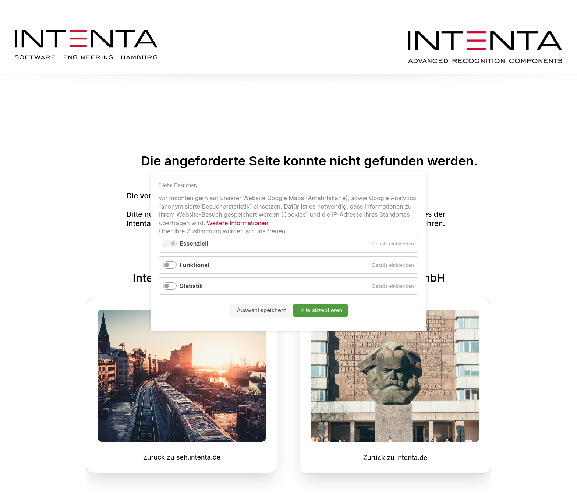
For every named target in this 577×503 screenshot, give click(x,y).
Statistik (191, 286)
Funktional (194, 265)
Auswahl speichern (262, 310)
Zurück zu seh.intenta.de (182, 457)
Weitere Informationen (237, 223)
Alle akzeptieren (322, 310)
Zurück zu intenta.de (395, 457)
